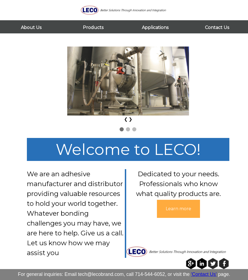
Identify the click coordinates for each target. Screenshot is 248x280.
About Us (31, 27)
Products (93, 27)
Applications (155, 27)
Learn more (178, 208)
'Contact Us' (204, 274)
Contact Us (217, 27)
